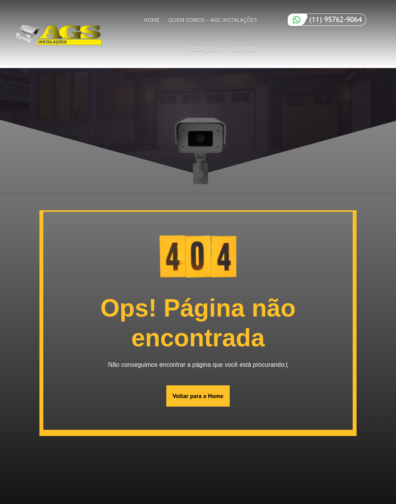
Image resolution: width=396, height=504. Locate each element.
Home (151, 20)
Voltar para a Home (197, 396)
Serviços (203, 49)
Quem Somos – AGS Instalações (212, 20)
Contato (244, 49)
